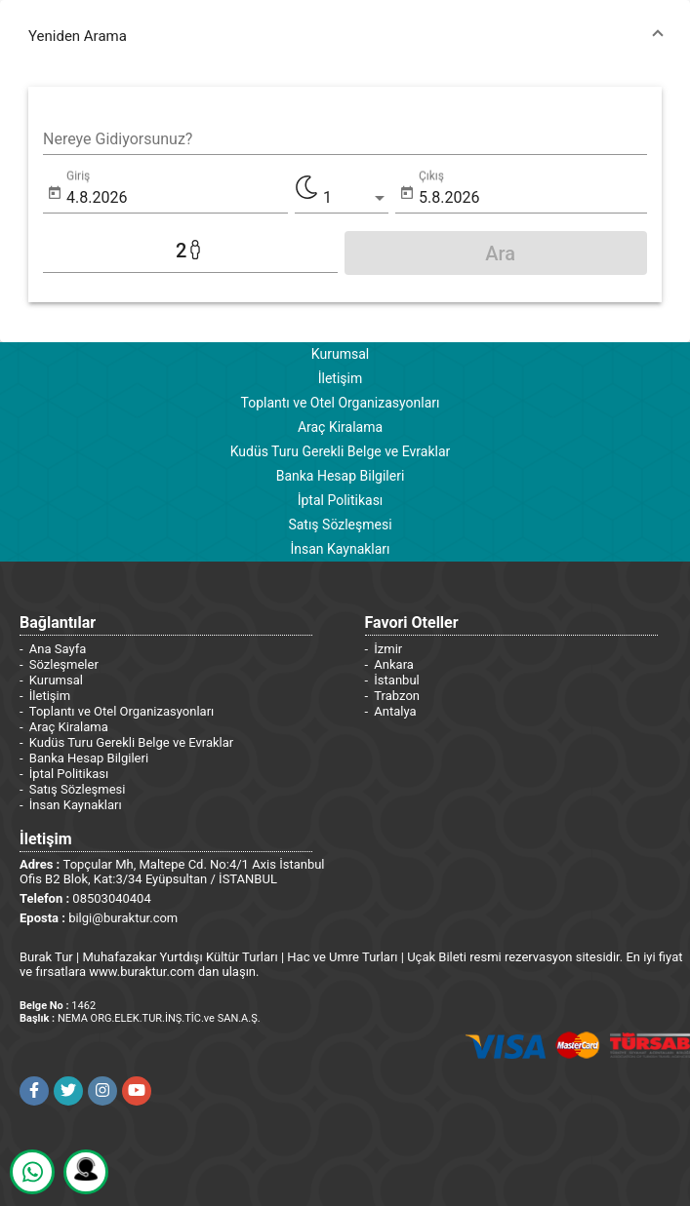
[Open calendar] (54, 193)
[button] (345, 36)
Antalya (395, 711)
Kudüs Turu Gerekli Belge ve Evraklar (340, 451)
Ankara (394, 664)
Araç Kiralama (340, 427)
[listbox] (355, 198)
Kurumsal (340, 354)
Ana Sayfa (57, 649)
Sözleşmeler (64, 664)
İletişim (340, 378)
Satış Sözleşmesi (339, 524)
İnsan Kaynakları (339, 549)
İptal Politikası (341, 500)
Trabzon (397, 695)
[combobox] (345, 139)
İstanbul (396, 680)
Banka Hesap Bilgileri (340, 476)
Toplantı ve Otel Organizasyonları (339, 402)
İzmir (388, 649)
